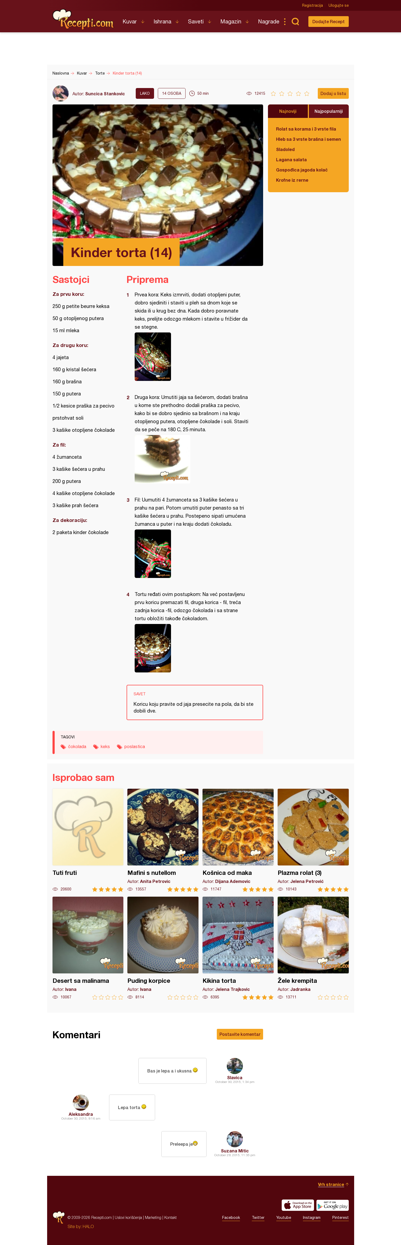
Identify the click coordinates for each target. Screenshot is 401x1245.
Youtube (283, 1217)
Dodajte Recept (328, 21)
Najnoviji (288, 111)
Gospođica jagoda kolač (302, 169)
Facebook (231, 1217)
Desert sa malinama (88, 948)
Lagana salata (291, 159)
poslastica (134, 746)
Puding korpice (162, 948)
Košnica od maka (238, 840)
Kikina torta (238, 948)
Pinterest (340, 1217)
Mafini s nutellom (162, 840)
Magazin (230, 21)
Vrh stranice (331, 1184)
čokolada (77, 746)
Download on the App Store (298, 1205)
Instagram (311, 1217)
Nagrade (268, 21)
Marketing (153, 1217)
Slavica (234, 1077)
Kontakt (170, 1217)
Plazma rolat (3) (313, 840)
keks (105, 746)
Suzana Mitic (235, 1150)
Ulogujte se (339, 5)
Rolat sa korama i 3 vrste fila (306, 128)
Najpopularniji (329, 111)
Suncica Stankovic (105, 93)
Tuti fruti (88, 840)
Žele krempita (313, 948)
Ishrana (162, 21)
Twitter (258, 1217)
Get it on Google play (332, 1205)
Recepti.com (83, 19)
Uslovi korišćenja (128, 1217)
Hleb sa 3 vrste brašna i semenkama (308, 139)
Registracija (312, 5)
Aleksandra (81, 1114)
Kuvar (130, 21)
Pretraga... (295, 21)
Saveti (196, 21)
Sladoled (285, 149)
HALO (88, 1226)
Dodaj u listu (333, 93)
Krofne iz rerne (292, 180)
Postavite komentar (239, 1034)
